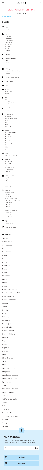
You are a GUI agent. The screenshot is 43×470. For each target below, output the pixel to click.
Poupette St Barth (11, 167)
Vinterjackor (7, 241)
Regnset (5, 351)
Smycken (6, 372)
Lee (6, 122)
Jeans (4, 307)
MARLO (7, 130)
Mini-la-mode (9, 139)
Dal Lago (8, 69)
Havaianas (8, 91)
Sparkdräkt (6, 382)
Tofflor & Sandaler (9, 399)
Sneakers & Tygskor (10, 375)
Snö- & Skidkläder (9, 378)
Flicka (4, 283)
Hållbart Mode (8, 296)
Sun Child (8, 204)
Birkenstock (9, 40)
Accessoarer (7, 245)
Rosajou (7, 182)
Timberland (8, 213)
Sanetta (7, 190)
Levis (6, 124)
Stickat (5, 385)
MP (6, 149)
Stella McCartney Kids (12, 200)
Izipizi (7, 104)
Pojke (4, 341)
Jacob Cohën (9, 108)
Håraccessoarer (8, 300)
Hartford (8, 89)
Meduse (7, 134)
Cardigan (6, 272)
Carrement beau (10, 58)
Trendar (5, 238)
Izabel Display (9, 102)
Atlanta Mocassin (11, 30)
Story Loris (8, 202)
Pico (6, 165)
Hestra (7, 93)
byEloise (7, 54)
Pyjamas (6, 348)
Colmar (7, 65)
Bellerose (8, 36)
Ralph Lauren (9, 176)
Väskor (5, 420)
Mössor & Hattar (9, 334)
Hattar (5, 286)
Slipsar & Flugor (8, 368)
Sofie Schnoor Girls (11, 198)
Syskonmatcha (8, 392)
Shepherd (8, 194)
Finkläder (6, 276)
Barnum (7, 34)
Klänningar (6, 317)
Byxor (4, 269)
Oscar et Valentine (11, 155)
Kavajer (5, 310)
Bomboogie (8, 44)
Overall (5, 337)
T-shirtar (5, 409)
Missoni (7, 141)
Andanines (8, 26)
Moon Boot (8, 145)
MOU (6, 147)
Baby (4, 248)
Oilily (6, 153)
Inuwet (7, 100)
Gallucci (7, 85)
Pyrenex (7, 171)
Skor (4, 365)
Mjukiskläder (7, 327)
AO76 (6, 28)
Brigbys (7, 50)
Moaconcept (9, 143)
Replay (7, 180)
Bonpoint (8, 48)
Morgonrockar (8, 331)
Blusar (4, 255)
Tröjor (4, 406)
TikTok (5, 396)
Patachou (8, 159)
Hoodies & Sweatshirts (11, 293)
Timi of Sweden (10, 215)
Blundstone (8, 42)
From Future (9, 81)
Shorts (5, 354)
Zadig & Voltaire (10, 227)
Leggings (6, 320)
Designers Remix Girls (12, 71)
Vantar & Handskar (10, 416)
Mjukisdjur (6, 324)
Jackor (5, 303)
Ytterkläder (6, 426)
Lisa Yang (8, 126)
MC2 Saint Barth (10, 132)
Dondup (7, 73)
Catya (7, 61)
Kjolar (4, 313)
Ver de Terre (9, 223)
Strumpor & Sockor (10, 389)
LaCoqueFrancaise (11, 118)
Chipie (7, 63)
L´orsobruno (9, 114)
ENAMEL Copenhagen (12, 77)
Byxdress (6, 265)
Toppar (5, 402)
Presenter (6, 344)
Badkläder (6, 252)
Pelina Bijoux (9, 161)
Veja (6, 221)
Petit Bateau (9, 163)
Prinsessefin (9, 169)
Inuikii (7, 97)
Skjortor (5, 361)
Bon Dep (7, 46)
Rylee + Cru (8, 186)
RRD (6, 184)
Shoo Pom (8, 196)
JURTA (7, 110)
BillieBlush (8, 38)
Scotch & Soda (9, 192)
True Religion (9, 217)
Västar (5, 423)
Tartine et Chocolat (11, 210)
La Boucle (8, 116)
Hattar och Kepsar (10, 289)
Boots (4, 262)
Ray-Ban (8, 178)
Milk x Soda (8, 137)
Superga (7, 206)
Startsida (6, 17)
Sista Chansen (8, 358)
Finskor (5, 279)
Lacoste (7, 120)
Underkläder (7, 413)
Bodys (4, 259)
